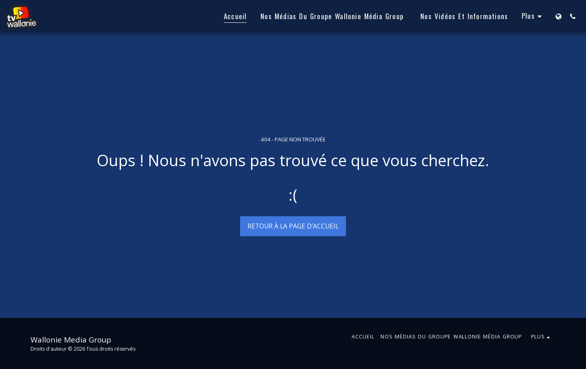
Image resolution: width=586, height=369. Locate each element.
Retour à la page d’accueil (293, 226)
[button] (572, 16)
